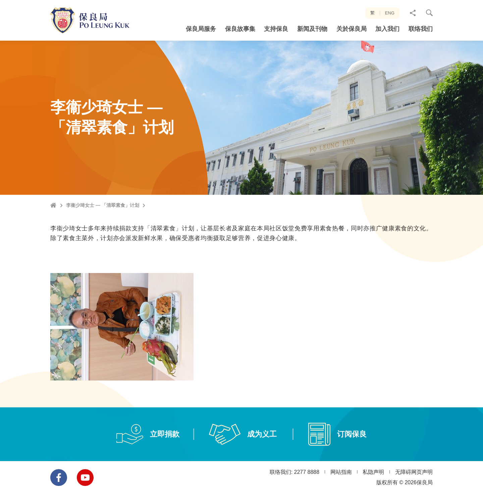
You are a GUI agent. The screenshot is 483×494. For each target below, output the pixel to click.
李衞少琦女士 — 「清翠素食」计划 (102, 205)
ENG (389, 13)
